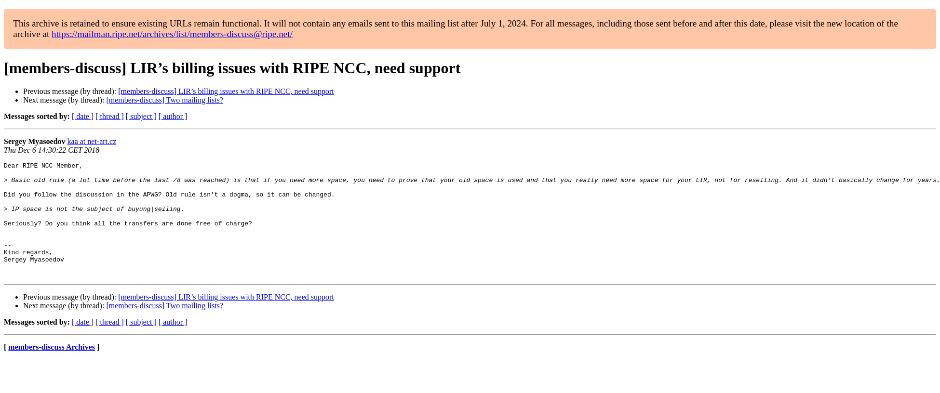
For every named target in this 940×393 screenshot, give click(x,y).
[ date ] (83, 116)
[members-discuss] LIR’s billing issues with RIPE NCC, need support (226, 91)
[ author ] (173, 116)
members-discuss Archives (51, 370)
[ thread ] (109, 116)
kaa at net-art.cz (92, 141)
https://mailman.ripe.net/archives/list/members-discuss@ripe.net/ (172, 34)
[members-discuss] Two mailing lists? (164, 100)
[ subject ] (141, 116)
